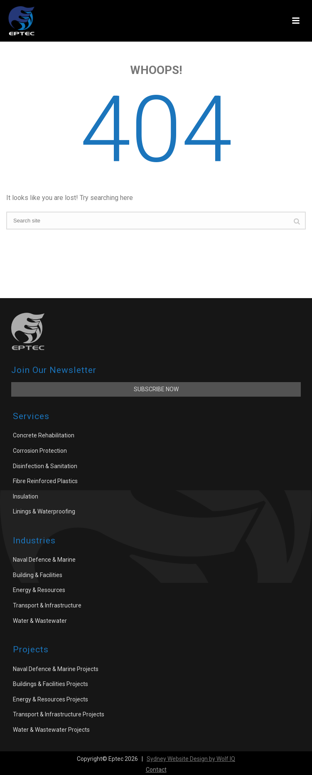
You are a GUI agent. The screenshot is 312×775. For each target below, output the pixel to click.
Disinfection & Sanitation (45, 466)
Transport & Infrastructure (47, 605)
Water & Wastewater (40, 620)
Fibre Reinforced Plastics (45, 481)
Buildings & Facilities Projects (50, 684)
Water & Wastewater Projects (51, 729)
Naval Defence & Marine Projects (55, 669)
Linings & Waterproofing (44, 511)
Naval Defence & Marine (44, 559)
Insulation (25, 496)
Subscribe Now (156, 389)
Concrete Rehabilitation (43, 435)
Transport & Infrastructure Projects (58, 714)
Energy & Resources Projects (50, 699)
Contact (156, 769)
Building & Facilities (37, 575)
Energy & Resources (39, 590)
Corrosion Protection (40, 450)
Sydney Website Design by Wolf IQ (191, 758)
